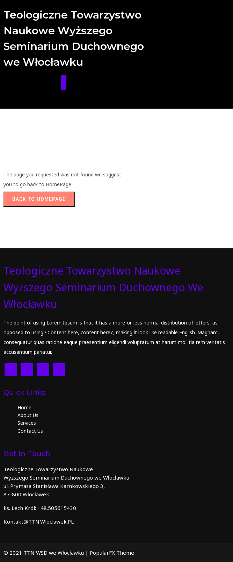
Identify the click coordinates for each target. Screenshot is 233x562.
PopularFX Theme (112, 552)
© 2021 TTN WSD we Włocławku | (46, 552)
